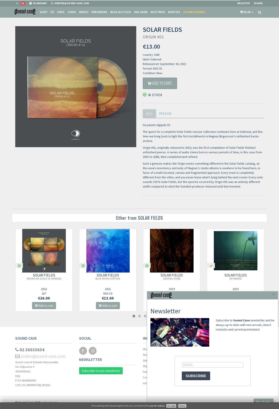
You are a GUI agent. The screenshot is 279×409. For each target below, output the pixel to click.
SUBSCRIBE (196, 376)
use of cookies (157, 405)
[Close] (273, 294)
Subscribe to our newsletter (101, 371)
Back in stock (120, 12)
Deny (182, 405)
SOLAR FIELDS (43, 276)
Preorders (99, 12)
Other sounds (194, 12)
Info (149, 113)
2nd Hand (141, 12)
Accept (171, 405)
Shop (43, 12)
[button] (246, 12)
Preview (165, 113)
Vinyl (61, 12)
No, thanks (263, 402)
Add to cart (160, 83)
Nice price (158, 12)
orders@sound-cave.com (40, 356)
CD (52, 12)
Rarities (174, 12)
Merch (83, 12)
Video (72, 12)
